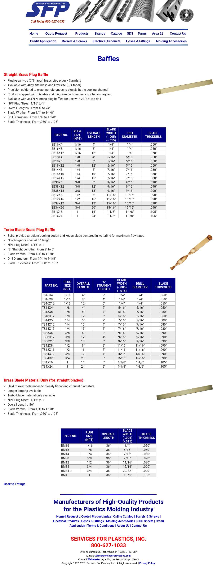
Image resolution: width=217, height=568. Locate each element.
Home (34, 33)
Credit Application (43, 41)
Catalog (116, 33)
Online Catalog (123, 516)
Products (82, 33)
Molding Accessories (171, 41)
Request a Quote (78, 516)
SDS (130, 33)
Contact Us (178, 33)
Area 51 (157, 33)
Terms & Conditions (100, 525)
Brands (100, 33)
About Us (123, 525)
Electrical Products (107, 41)
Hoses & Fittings (138, 41)
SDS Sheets (145, 521)
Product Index (101, 516)
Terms (142, 33)
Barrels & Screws (74, 41)
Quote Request (56, 33)
